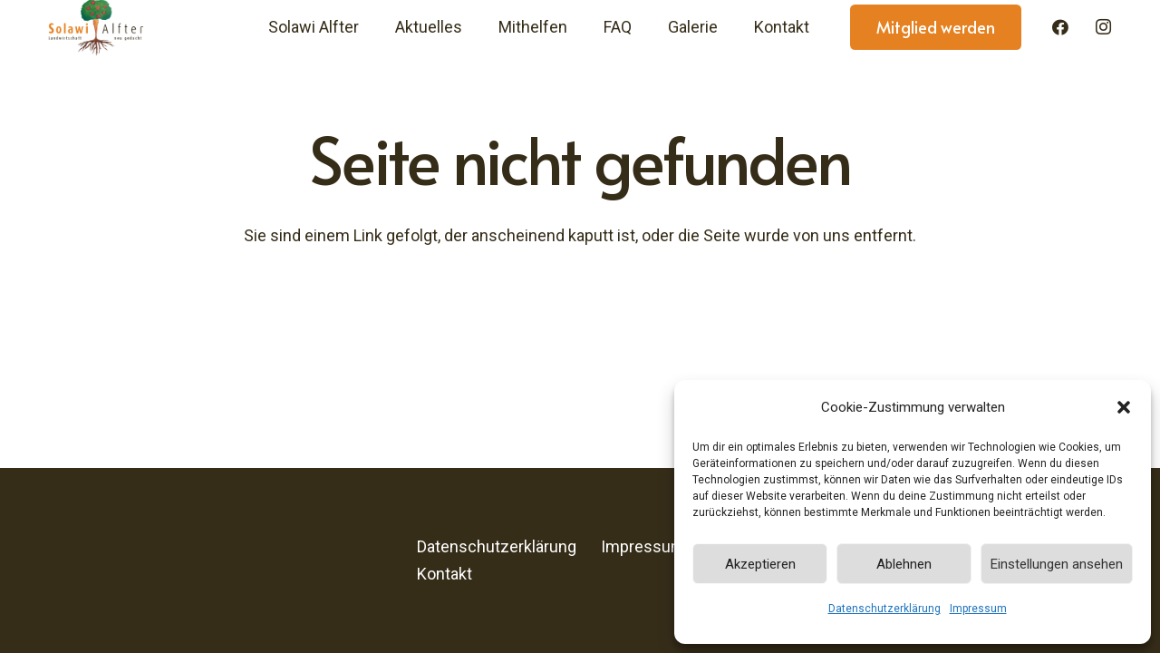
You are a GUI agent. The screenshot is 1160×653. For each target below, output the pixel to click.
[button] (1124, 407)
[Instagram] (1103, 27)
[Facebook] (1060, 27)
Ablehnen (904, 564)
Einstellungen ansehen (1057, 564)
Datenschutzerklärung (884, 608)
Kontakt (444, 573)
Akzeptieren (760, 564)
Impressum (978, 608)
